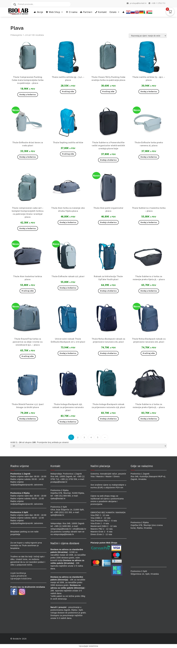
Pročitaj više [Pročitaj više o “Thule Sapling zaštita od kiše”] (68, 154)
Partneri (87, 12)
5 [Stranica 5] (97, 437)
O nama (73, 12)
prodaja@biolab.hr (137, 3)
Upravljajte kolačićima (20, 578)
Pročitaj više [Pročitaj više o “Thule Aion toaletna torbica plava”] (28, 291)
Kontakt (102, 12)
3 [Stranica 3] (84, 437)
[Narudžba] (148, 36)
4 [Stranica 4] (91, 437)
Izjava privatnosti (18, 575)
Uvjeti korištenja (18, 573)
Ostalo (114, 12)
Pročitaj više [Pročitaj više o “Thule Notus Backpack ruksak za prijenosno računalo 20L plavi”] (149, 353)
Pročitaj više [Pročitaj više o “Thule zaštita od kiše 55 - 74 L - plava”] (68, 91)
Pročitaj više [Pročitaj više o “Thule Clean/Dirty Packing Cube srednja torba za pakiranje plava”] (108, 91)
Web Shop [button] (56, 12)
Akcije (40, 12)
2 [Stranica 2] (77, 437)
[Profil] (123, 12)
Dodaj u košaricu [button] (27, 94)
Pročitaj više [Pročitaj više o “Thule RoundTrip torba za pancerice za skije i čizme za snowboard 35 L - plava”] (28, 356)
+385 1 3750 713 (157, 3)
